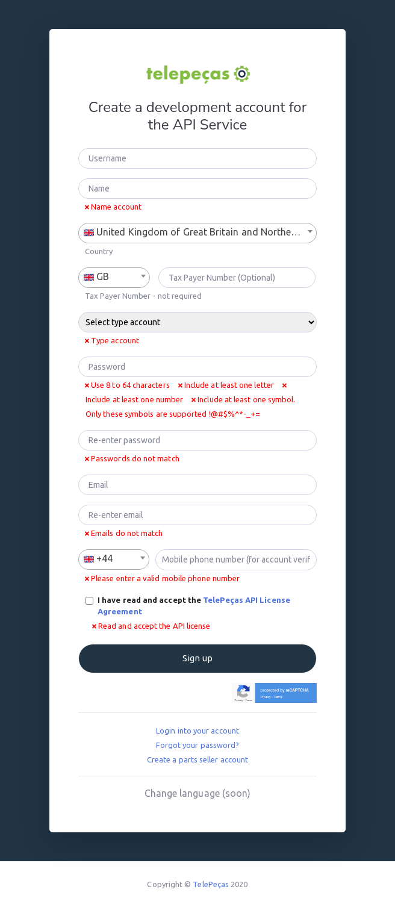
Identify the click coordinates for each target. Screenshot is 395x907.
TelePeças (211, 884)
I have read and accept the (194, 606)
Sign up (197, 658)
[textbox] (197, 231)
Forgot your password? (198, 745)
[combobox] (197, 233)
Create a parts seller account (197, 759)
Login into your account (197, 730)
